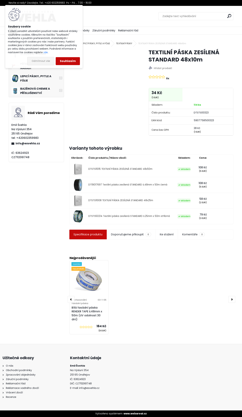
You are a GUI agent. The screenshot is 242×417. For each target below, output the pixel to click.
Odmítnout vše (41, 61)
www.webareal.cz (135, 413)
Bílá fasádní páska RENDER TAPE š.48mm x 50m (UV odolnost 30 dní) (87, 313)
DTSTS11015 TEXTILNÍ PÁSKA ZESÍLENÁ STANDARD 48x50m (120, 169)
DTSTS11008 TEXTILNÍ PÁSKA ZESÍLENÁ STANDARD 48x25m (120, 200)
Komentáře (193, 234)
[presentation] (71, 299)
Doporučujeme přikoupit (131, 234)
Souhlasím (68, 61)
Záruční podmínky (103, 30)
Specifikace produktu (88, 234)
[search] (229, 16)
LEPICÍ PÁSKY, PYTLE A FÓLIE (95, 43)
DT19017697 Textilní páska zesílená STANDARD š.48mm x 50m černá (127, 184)
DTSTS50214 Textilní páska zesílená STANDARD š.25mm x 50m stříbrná (129, 216)
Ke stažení (167, 234)
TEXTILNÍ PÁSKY (124, 43)
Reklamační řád (128, 30)
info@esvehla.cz (28, 143)
